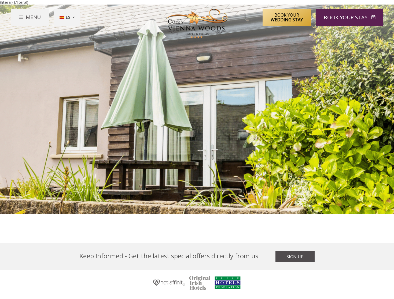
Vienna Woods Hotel (197, 23)
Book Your (287, 17)
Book (346, 17)
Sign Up (295, 257)
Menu (33, 17)
